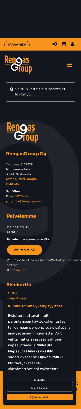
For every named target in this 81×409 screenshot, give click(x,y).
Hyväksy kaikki (39, 397)
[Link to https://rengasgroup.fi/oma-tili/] (73, 44)
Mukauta (39, 379)
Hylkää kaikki (39, 388)
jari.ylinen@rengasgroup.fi (25, 201)
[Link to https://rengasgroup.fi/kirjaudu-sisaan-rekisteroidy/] (54, 44)
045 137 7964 (18, 196)
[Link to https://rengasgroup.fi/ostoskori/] (63, 44)
